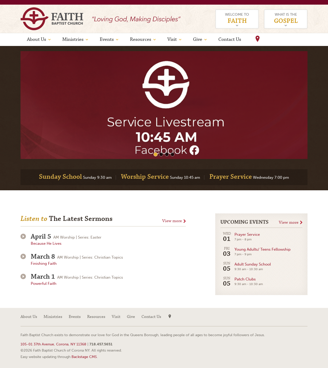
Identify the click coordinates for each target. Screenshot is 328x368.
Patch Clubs (241, 282)
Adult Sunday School (245, 267)
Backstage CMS (84, 356)
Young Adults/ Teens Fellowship (255, 252)
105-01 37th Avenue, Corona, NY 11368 (53, 344)
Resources (140, 39)
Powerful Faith (43, 283)
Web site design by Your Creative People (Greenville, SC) (293, 336)
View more (172, 221)
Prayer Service (240, 237)
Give (197, 39)
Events (107, 39)
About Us (36, 39)
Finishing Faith (44, 263)
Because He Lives (46, 243)
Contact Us (229, 39)
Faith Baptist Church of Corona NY (51, 18)
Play (23, 236)
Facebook (304, 317)
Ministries (73, 39)
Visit (172, 39)
